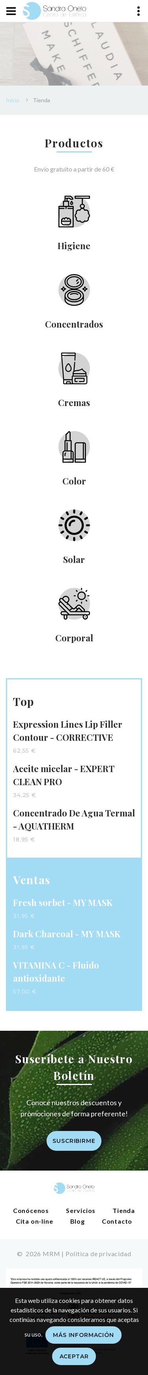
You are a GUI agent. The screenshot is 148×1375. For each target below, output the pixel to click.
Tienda (123, 1210)
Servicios (81, 1210)
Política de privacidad (98, 1253)
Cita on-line (34, 1221)
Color (74, 481)
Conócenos (31, 1210)
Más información (83, 1335)
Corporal (74, 638)
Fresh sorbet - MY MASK (62, 902)
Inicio (12, 100)
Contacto (117, 1221)
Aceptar (74, 1356)
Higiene (74, 246)
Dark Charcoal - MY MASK (66, 934)
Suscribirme (73, 1140)
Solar (74, 559)
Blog (77, 1221)
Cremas (74, 402)
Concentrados (74, 324)
